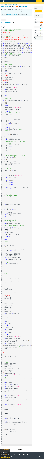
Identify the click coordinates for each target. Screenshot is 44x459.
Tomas (4, 4)
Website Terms (32, 456)
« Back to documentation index (6, 22)
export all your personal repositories (12, 14)
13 (41, 26)
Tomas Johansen (5, 6)
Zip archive (19, 12)
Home (2, 20)
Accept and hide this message (5, 457)
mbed (13, 18)
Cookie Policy (6, 454)
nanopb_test (10, 4)
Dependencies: (3, 18)
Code (6, 4)
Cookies (38, 456)
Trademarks (41, 456)
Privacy (36, 456)
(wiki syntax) (30, 22)
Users (2, 4)
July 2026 (29, 11)
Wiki (5, 20)
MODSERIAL (9, 18)
